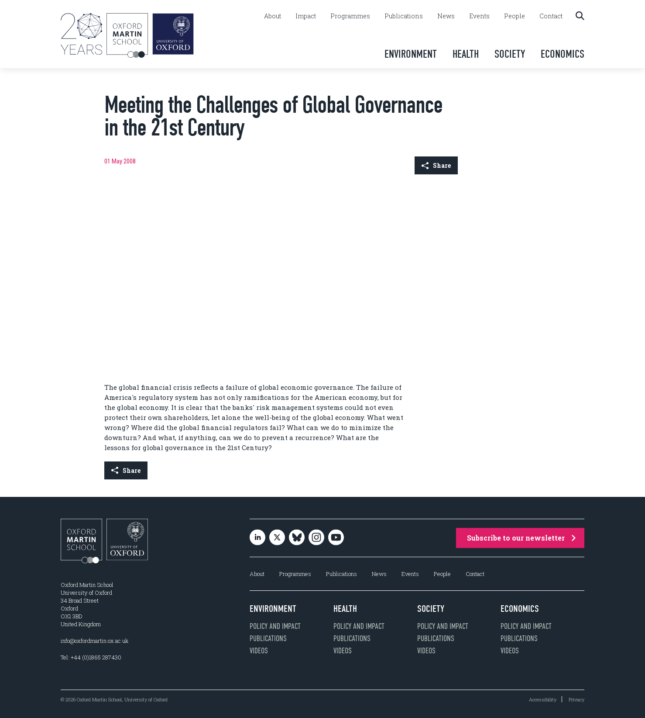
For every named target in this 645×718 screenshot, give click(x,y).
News (446, 16)
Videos (259, 651)
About (272, 16)
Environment (410, 54)
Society (509, 54)
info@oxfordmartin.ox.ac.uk (94, 641)
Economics (562, 54)
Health (466, 54)
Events (479, 16)
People (514, 16)
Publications (403, 16)
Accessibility (542, 699)
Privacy (576, 699)
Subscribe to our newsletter (521, 537)
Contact (551, 16)
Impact (305, 16)
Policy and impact (275, 626)
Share (436, 165)
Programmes (350, 16)
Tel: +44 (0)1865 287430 (91, 657)
